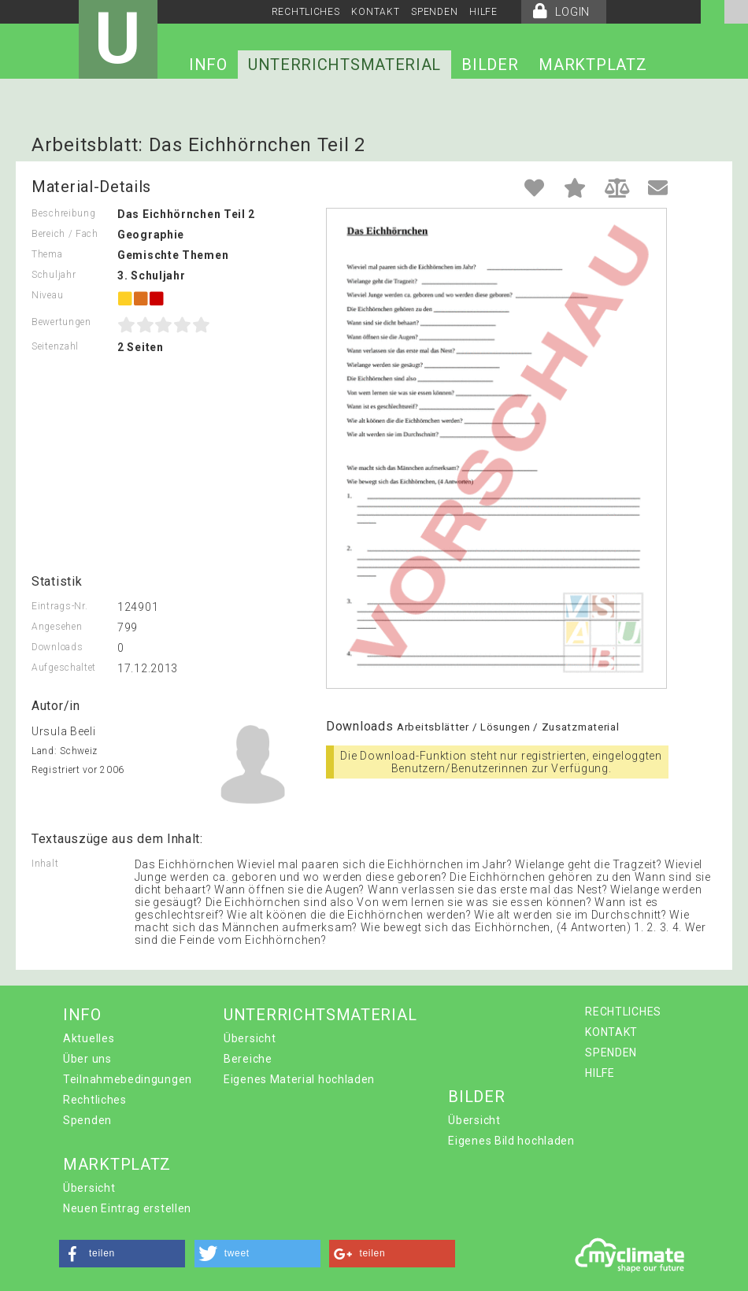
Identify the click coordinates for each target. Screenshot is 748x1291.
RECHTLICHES (306, 11)
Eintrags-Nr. (59, 606)
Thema (47, 254)
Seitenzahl (55, 346)
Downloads (57, 647)
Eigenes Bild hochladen (511, 1140)
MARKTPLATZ (592, 64)
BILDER (489, 64)
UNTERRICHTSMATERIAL (344, 64)
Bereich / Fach (64, 233)
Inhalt (44, 863)
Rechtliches (95, 1099)
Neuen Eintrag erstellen (127, 1208)
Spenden (87, 1120)
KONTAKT (375, 11)
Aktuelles (88, 1038)
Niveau (47, 295)
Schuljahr (53, 274)
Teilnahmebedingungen (127, 1079)
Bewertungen (61, 321)
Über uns (87, 1058)
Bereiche (248, 1058)
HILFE (483, 11)
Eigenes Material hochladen (299, 1079)
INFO (208, 64)
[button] (122, 1253)
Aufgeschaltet (63, 667)
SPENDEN (434, 11)
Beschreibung (63, 213)
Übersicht (250, 1038)
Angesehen (56, 626)
